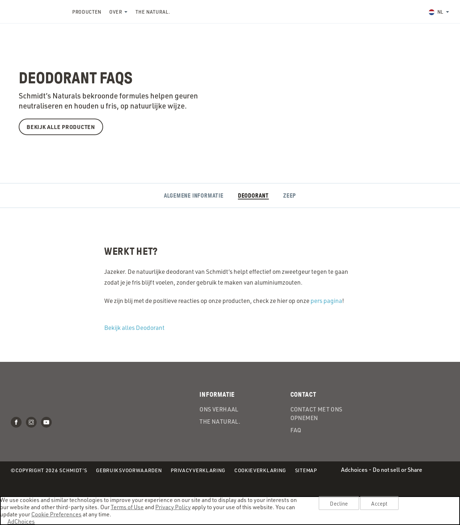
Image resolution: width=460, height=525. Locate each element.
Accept (379, 503)
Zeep (289, 196)
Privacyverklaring (198, 470)
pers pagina (326, 300)
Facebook (16, 422)
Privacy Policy (173, 507)
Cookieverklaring (260, 470)
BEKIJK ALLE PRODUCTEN (61, 126)
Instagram (31, 422)
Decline (339, 503)
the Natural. (152, 12)
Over (115, 12)
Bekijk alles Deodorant (134, 327)
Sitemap (306, 470)
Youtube (46, 422)
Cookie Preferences (56, 514)
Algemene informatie (194, 196)
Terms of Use (127, 507)
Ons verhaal (218, 409)
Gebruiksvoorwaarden (129, 470)
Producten (86, 12)
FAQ (296, 430)
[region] (230, 510)
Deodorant (253, 196)
